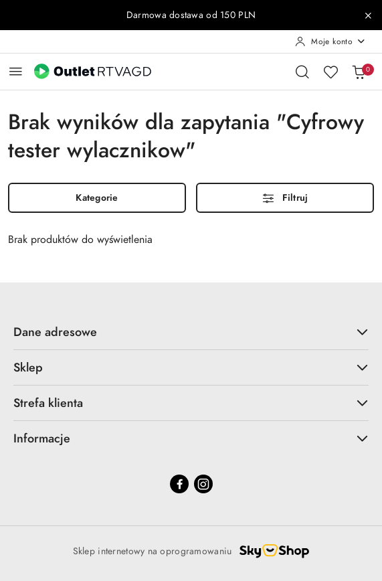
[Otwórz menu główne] (15, 71)
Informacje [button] (191, 438)
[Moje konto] (330, 41)
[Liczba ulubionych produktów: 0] (330, 71)
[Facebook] (179, 484)
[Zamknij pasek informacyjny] (368, 15)
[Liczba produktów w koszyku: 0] (358, 71)
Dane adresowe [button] (191, 331)
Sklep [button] (191, 367)
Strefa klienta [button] (191, 402)
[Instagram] (203, 484)
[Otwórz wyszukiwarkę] (302, 71)
